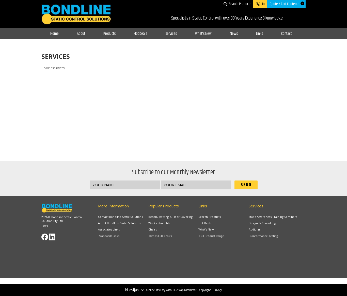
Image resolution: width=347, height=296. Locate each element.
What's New (203, 33)
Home (54, 33)
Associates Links (110, 230)
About (81, 33)
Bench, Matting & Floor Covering (170, 217)
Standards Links (113, 237)
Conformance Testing (267, 237)
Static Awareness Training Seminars (273, 217)
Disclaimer (190, 290)
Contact (286, 33)
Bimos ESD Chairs (164, 237)
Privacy (218, 290)
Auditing (256, 230)
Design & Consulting (262, 223)
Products (109, 33)
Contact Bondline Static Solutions (120, 217)
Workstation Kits (159, 223)
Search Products (240, 4)
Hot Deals (140, 33)
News (234, 33)
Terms (44, 225)
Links (259, 33)
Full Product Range (215, 237)
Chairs (154, 230)
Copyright (205, 290)
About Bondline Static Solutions (119, 223)
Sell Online (148, 290)
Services (171, 33)
